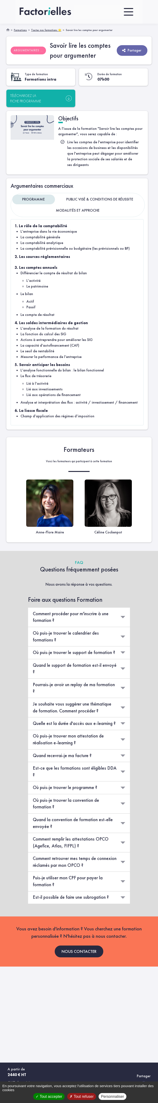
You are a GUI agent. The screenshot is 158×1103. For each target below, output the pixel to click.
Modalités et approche (78, 210)
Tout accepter (49, 1096)
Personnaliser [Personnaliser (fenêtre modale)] (112, 1096)
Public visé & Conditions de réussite (99, 198)
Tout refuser (82, 1096)
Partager (131, 50)
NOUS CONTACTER (79, 951)
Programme (33, 198)
